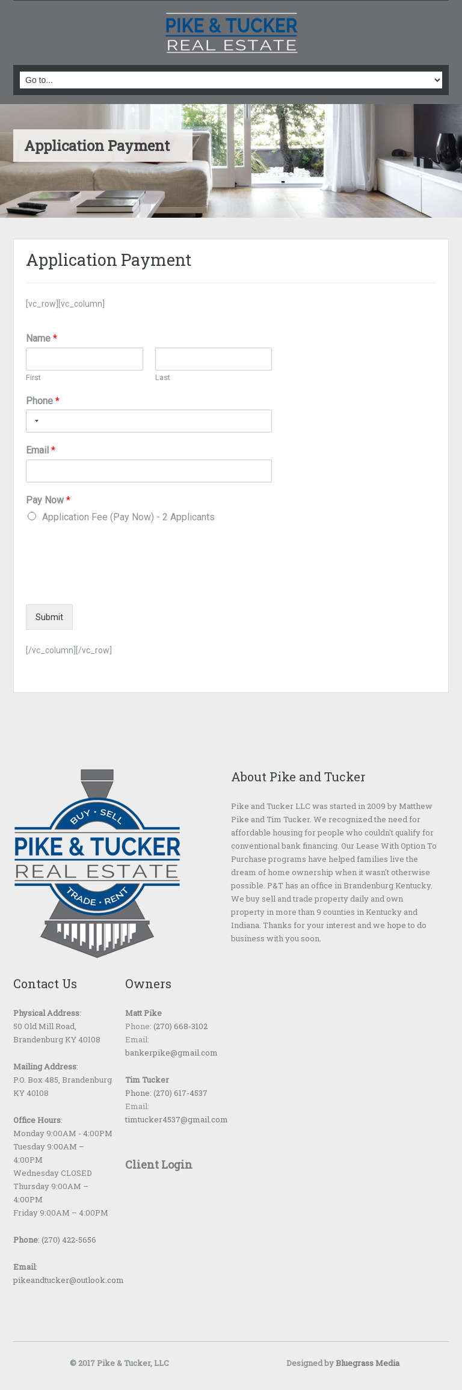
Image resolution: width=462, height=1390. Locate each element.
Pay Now (48, 500)
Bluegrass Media (367, 1363)
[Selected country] (34, 421)
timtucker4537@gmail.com (176, 1119)
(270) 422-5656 (69, 1239)
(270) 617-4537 (180, 1092)
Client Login (158, 1164)
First (33, 377)
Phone (43, 401)
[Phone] (149, 421)
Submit (49, 617)
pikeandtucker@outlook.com (68, 1280)
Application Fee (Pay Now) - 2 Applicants (128, 517)
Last (162, 377)
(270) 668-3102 (180, 1026)
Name (41, 338)
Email (40, 450)
